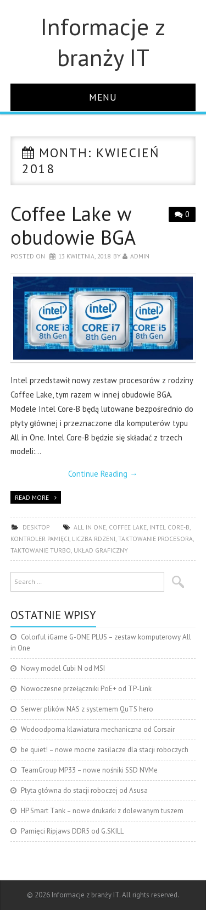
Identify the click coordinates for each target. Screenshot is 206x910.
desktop (36, 527)
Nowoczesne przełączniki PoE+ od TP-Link (86, 688)
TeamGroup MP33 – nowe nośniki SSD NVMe (89, 770)
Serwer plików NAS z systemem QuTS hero (87, 709)
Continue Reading (102, 473)
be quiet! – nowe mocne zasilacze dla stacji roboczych (104, 749)
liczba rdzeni (93, 538)
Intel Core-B (169, 527)
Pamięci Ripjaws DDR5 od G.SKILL (72, 831)
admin (139, 256)
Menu (103, 97)
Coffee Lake (128, 527)
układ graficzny (101, 550)
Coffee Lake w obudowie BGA (73, 225)
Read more (32, 497)
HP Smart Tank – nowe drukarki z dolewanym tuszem (102, 810)
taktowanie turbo (40, 550)
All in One (90, 527)
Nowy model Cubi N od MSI (63, 668)
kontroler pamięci (39, 538)
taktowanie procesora (155, 538)
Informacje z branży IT (103, 42)
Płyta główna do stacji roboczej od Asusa (84, 790)
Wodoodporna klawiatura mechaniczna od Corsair (98, 729)
